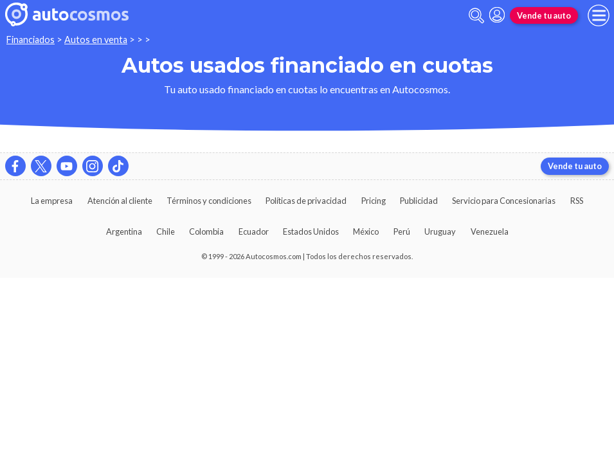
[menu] (598, 15)
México (366, 231)
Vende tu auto (544, 15)
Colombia (206, 231)
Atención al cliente (119, 200)
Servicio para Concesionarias (503, 200)
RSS (576, 200)
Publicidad (419, 200)
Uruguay (440, 231)
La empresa (52, 200)
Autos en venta (95, 39)
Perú (401, 231)
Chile (165, 231)
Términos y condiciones (209, 200)
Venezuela (490, 231)
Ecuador (254, 231)
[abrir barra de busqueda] (476, 15)
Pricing (373, 200)
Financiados (30, 39)
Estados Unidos (311, 231)
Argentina (124, 231)
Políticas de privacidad (306, 200)
